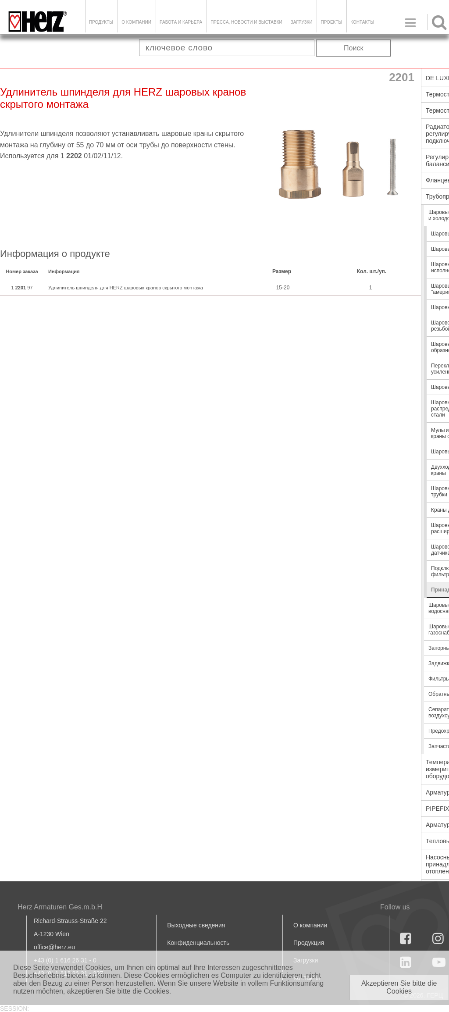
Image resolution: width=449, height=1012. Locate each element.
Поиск (353, 48)
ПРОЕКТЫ (331, 22)
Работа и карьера (181, 22)
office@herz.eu (54, 947)
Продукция (308, 942)
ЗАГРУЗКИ (302, 22)
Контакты (362, 22)
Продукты (101, 22)
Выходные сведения (196, 925)
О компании (136, 22)
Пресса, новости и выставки (246, 22)
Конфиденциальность (198, 942)
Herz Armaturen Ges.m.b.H (60, 907)
